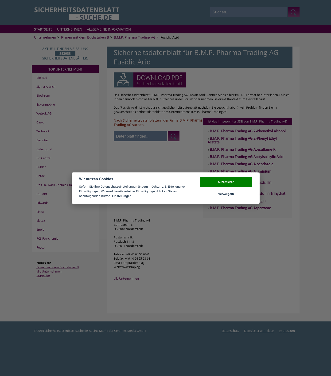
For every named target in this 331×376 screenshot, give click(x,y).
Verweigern (226, 194)
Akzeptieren (226, 182)
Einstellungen (122, 196)
